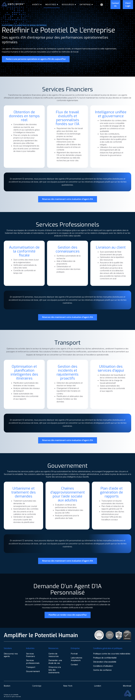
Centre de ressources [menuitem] (53, 654)
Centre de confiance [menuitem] (102, 670)
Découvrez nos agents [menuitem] (11, 654)
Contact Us (115, 4)
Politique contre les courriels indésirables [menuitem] (111, 653)
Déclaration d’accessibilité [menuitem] (104, 662)
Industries (51, 4)
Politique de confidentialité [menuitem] (105, 658)
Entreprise (85, 4)
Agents (36, 4)
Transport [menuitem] (30, 667)
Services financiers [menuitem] (30, 654)
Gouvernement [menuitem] (33, 671)
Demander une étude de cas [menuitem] (55, 661)
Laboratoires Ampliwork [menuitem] (76, 659)
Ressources (68, 4)
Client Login (128, 4)
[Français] (104, 4)
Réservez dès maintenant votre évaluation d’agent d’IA (67, 199)
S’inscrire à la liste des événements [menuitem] (54, 670)
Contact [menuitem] (74, 664)
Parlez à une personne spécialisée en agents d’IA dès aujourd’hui (36, 59)
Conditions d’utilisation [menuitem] (103, 666)
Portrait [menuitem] (74, 653)
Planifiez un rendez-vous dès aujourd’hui (68, 615)
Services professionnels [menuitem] (32, 661)
